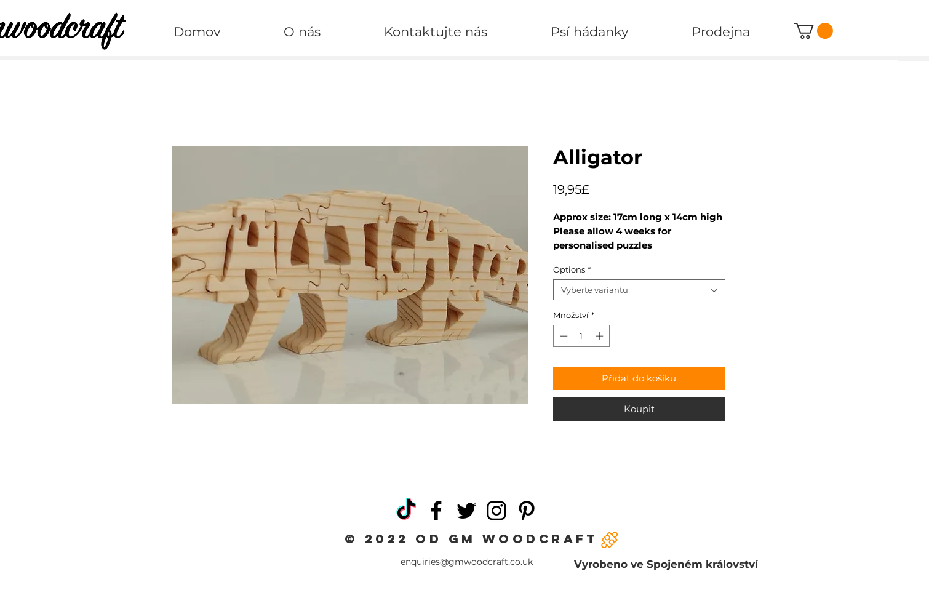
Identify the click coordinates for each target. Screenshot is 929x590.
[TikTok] (406, 511)
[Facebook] (436, 511)
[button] (813, 31)
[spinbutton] (581, 335)
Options (572, 269)
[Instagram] (496, 511)
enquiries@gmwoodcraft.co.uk (467, 561)
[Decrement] (562, 335)
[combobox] (639, 289)
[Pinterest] (527, 511)
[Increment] (600, 335)
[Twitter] (466, 511)
